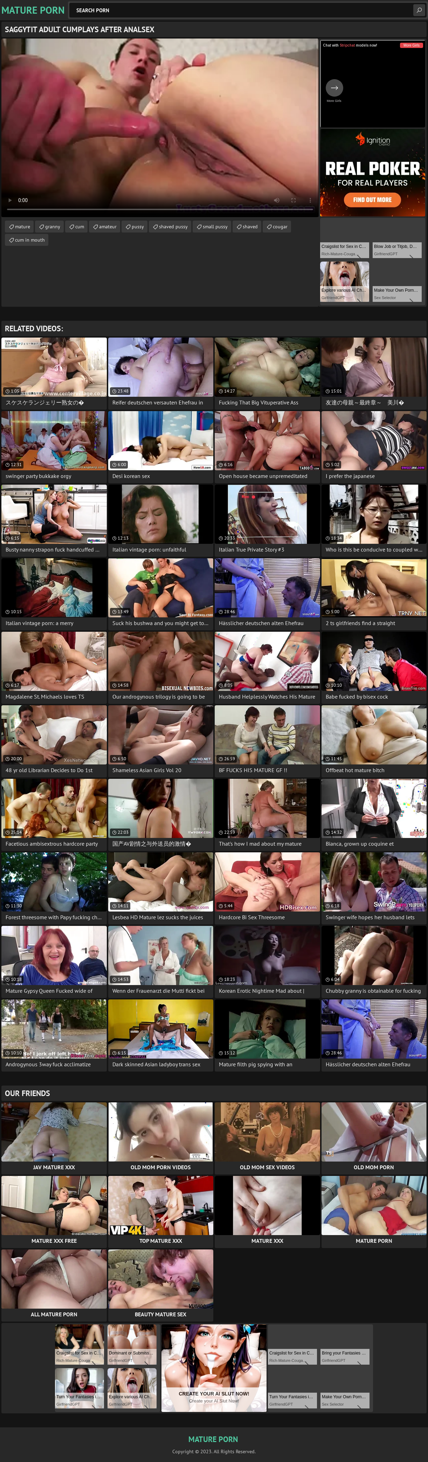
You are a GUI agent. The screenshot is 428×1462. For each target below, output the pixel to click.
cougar (280, 226)
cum (79, 226)
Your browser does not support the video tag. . (160, 128)
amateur (108, 226)
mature (22, 226)
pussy (138, 226)
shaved (250, 226)
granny (52, 226)
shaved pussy (173, 226)
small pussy (215, 226)
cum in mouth (30, 240)
